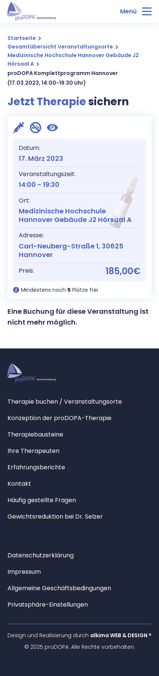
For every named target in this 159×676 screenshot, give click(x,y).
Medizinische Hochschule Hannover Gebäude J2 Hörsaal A (73, 59)
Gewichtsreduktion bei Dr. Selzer (55, 516)
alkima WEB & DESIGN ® (121, 635)
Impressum (24, 571)
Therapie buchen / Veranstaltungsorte (64, 401)
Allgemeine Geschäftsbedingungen (59, 588)
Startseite (21, 38)
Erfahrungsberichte (36, 467)
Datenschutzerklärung (40, 555)
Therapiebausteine (35, 434)
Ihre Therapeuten (33, 451)
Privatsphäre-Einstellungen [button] (47, 604)
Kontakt (19, 483)
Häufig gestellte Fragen (41, 500)
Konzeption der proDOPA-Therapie (59, 418)
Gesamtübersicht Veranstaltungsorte (60, 46)
